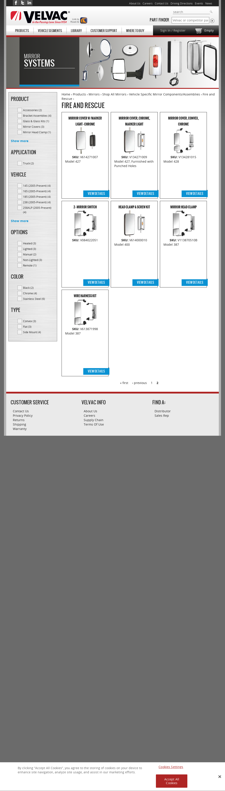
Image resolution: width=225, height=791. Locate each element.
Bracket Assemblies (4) (39, 115)
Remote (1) (39, 265)
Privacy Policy (23, 415)
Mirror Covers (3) (39, 126)
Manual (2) (39, 254)
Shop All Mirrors (114, 94)
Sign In (165, 30)
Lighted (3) (39, 249)
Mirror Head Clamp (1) (39, 132)
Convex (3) (39, 321)
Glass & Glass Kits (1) (39, 121)
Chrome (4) (39, 293)
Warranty (20, 429)
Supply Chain (93, 420)
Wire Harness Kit (85, 296)
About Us (134, 3)
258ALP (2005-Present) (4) (39, 210)
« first (124, 383)
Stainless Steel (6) (39, 298)
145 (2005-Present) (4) (39, 185)
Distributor (163, 411)
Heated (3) (39, 243)
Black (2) (38, 287)
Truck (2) (39, 163)
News (208, 3)
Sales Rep (162, 415)
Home (66, 94)
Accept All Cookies (171, 783)
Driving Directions (182, 3)
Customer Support (104, 30)
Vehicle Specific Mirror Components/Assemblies (164, 94)
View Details (96, 193)
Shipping (19, 424)
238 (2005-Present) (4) (39, 202)
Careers (148, 3)
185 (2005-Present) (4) (39, 196)
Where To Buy (135, 30)
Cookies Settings (171, 769)
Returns (19, 420)
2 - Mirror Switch (85, 207)
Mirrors (94, 94)
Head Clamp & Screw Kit (134, 207)
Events (199, 3)
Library (76, 30)
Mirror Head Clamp (183, 207)
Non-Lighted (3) (39, 260)
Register (179, 30)
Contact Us (161, 3)
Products (22, 30)
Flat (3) (36, 326)
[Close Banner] (219, 779)
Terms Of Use (94, 424)
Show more (19, 141)
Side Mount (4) (39, 332)
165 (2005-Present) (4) (39, 191)
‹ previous (139, 383)
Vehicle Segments (50, 30)
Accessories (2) (39, 110)
